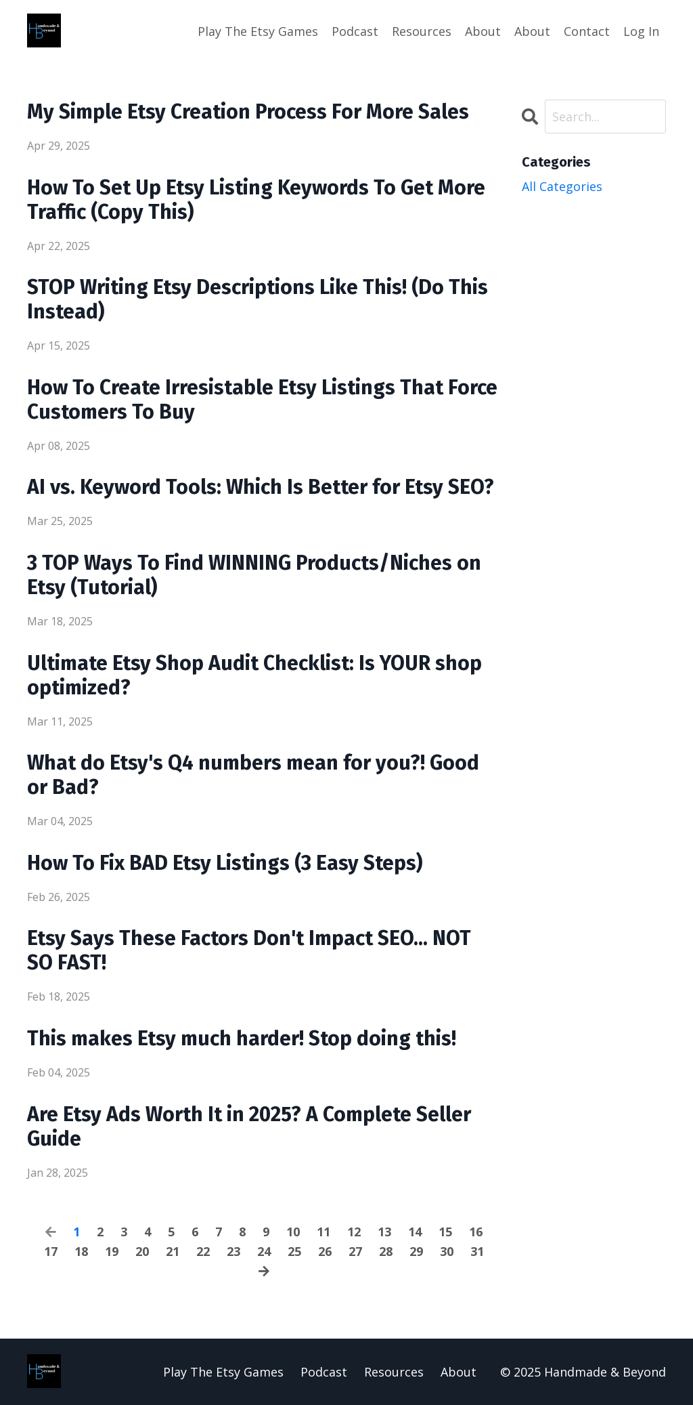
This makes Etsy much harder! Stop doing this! (241, 1038)
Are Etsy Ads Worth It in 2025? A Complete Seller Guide (249, 1126)
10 (293, 1231)
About (483, 31)
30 (446, 1251)
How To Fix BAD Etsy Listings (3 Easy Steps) (224, 863)
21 (172, 1251)
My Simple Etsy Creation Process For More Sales (248, 112)
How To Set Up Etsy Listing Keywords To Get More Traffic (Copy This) (256, 199)
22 (203, 1251)
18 (81, 1251)
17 (51, 1251)
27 (355, 1251)
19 (111, 1251)
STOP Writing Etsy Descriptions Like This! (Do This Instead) (257, 299)
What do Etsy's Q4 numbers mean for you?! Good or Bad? (253, 775)
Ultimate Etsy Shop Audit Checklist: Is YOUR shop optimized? (254, 675)
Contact (587, 31)
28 (386, 1251)
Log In (641, 31)
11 (323, 1231)
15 (445, 1231)
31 (477, 1251)
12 (354, 1231)
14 (415, 1231)
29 (416, 1251)
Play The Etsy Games (258, 31)
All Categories (562, 186)
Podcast (355, 31)
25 (294, 1251)
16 (476, 1231)
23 (233, 1251)
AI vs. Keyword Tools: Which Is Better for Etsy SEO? (260, 487)
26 (325, 1251)
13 (384, 1231)
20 (142, 1251)
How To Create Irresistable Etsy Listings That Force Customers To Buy (262, 399)
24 (264, 1251)
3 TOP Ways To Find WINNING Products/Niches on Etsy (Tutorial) (254, 575)
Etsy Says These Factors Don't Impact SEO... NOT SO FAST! (249, 950)
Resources (421, 31)
